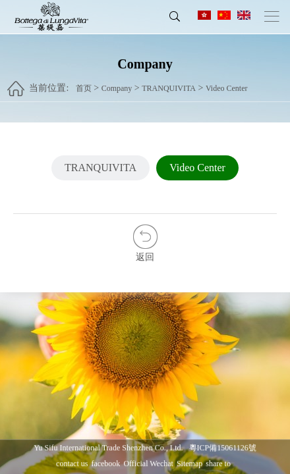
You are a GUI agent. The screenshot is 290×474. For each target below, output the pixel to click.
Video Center (227, 83)
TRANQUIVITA (169, 83)
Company (117, 83)
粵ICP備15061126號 (222, 447)
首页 (84, 83)
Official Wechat (148, 463)
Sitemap (189, 463)
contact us (72, 463)
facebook (105, 463)
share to (218, 463)
